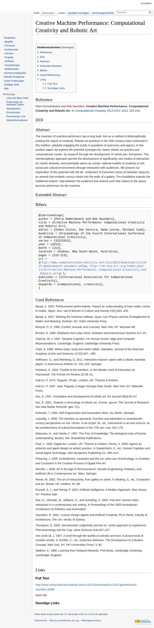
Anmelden (146, 3)
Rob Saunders (76, 106)
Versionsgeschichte (103, 12)
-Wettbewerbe (11, 69)
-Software (9, 61)
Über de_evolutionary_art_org (64, 620)
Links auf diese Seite (17, 98)
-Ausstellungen (12, 65)
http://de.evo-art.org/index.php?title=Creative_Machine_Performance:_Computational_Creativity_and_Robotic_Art (92, 269)
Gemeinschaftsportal (15, 73)
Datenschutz (40, 620)
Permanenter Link (15, 116)
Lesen (61, 12)
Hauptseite (9, 37)
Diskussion (48, 12)
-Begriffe (8, 41)
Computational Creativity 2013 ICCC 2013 (101, 110)
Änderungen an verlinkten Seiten (15, 103)
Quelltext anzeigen (78, 12)
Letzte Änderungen (14, 80)
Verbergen (67, 47)
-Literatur (8, 53)
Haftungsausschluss (91, 620)
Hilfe (6, 88)
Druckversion (13, 112)
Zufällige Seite (11, 84)
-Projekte (8, 57)
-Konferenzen (11, 49)
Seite (36, 12)
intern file (41, 595)
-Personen (9, 45)
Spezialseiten (13, 108)
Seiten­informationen (17, 120)
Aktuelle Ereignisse (14, 76)
